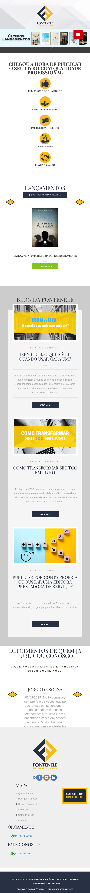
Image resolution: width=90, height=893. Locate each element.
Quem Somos (25, 793)
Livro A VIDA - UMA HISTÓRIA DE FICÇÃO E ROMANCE (45, 256)
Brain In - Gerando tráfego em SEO (56, 889)
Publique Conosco (28, 798)
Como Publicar (26, 814)
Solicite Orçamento (28, 804)
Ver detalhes (45, 266)
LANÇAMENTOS (45, 187)
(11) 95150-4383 (23, 836)
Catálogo (23, 809)
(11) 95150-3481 (23, 853)
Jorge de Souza (45, 689)
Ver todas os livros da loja (46, 195)
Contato (22, 820)
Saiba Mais (45, 405)
